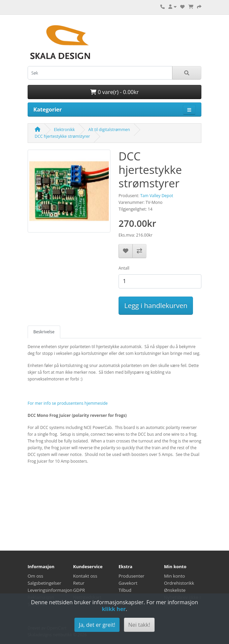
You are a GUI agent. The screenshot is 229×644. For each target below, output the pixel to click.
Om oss (35, 576)
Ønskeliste (175, 590)
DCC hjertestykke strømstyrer (62, 136)
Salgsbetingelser (44, 583)
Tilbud (125, 590)
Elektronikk (64, 129)
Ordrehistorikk (179, 583)
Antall (124, 268)
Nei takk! (139, 624)
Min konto (174, 576)
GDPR (79, 590)
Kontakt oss (85, 576)
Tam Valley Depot (156, 195)
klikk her (114, 609)
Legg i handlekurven (155, 305)
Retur (79, 583)
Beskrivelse (44, 332)
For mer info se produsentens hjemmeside (68, 403)
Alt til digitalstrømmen (109, 129)
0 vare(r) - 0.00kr (114, 92)
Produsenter (131, 576)
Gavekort (128, 583)
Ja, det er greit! (97, 624)
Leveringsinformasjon (50, 590)
